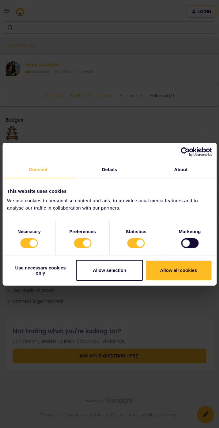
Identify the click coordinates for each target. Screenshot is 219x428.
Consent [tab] (38, 169)
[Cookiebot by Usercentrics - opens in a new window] (185, 151)
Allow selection (109, 270)
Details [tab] (109, 169)
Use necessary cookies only (40, 270)
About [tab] (181, 169)
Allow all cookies (178, 270)
